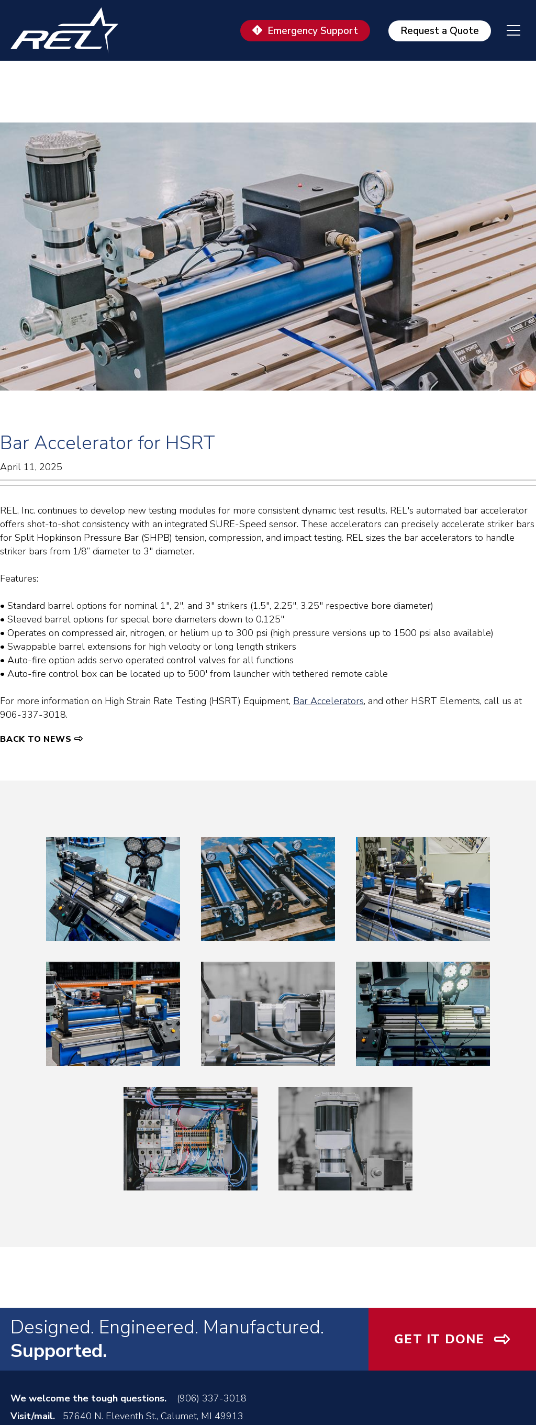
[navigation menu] (505, 30)
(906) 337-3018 (212, 1398)
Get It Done (439, 1339)
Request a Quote (439, 31)
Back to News (36, 739)
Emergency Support (312, 31)
